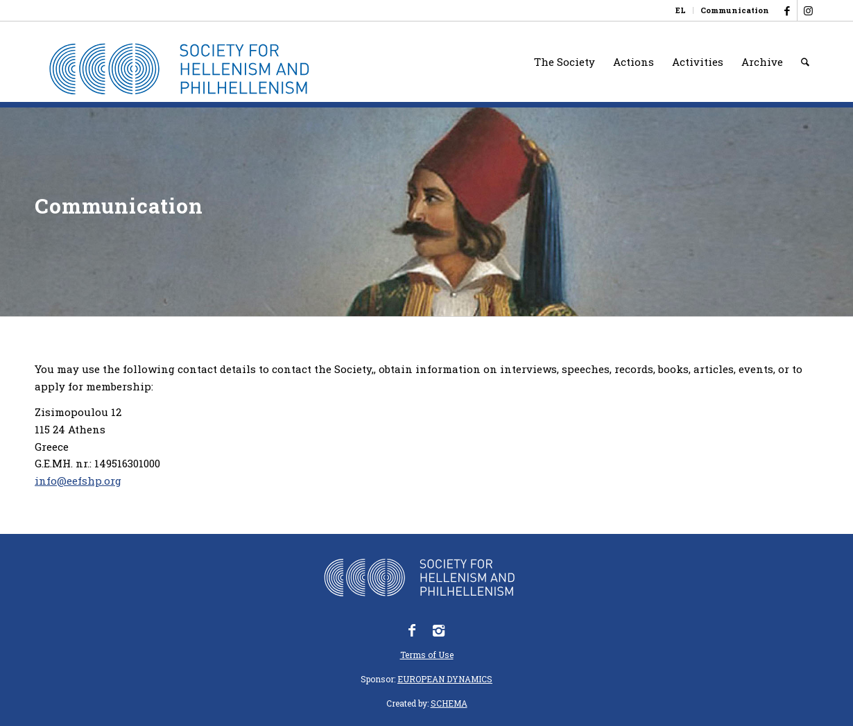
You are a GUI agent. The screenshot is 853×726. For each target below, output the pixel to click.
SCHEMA (449, 703)
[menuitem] (681, 10)
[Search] (805, 61)
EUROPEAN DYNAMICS (444, 678)
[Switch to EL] (680, 10)
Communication (734, 10)
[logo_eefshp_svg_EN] (189, 68)
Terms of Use (427, 654)
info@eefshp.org (78, 480)
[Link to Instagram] (808, 10)
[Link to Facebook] (787, 10)
